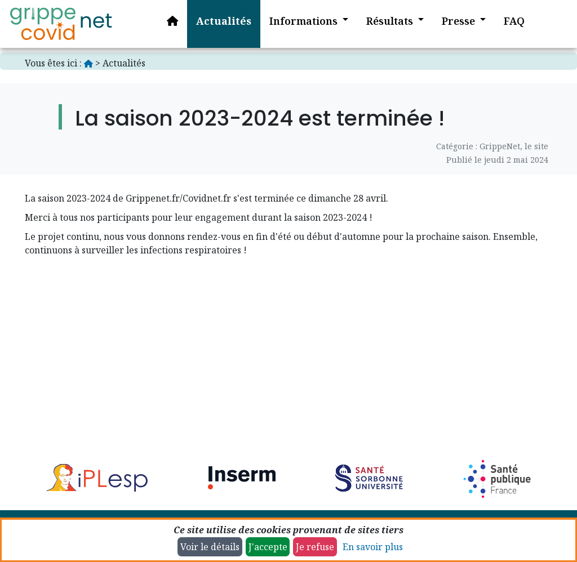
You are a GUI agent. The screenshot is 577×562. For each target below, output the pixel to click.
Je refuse (315, 547)
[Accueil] (61, 23)
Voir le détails (209, 547)
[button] (300, 24)
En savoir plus (373, 547)
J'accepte (267, 547)
